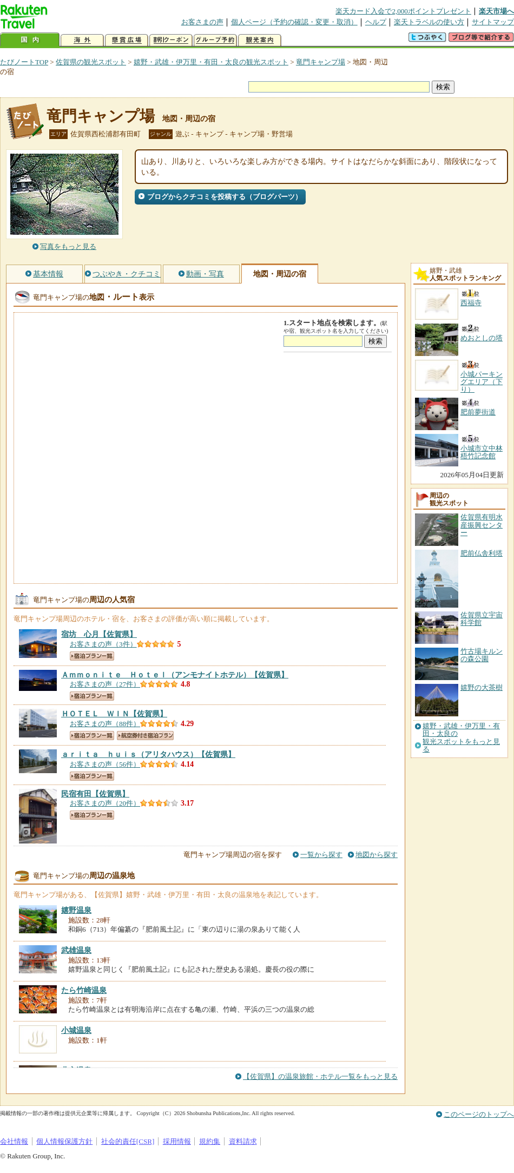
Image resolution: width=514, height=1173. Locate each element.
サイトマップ (493, 22)
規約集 (209, 1141)
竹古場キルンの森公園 (481, 655)
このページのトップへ (479, 1114)
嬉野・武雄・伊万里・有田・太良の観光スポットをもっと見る (461, 737)
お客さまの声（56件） (105, 764)
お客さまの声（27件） (105, 684)
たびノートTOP (24, 62)
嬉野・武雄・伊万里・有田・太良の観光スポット (211, 62)
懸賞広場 (126, 40)
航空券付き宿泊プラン (145, 735)
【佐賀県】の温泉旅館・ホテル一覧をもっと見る (320, 1076)
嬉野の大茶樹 (481, 687)
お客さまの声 (202, 22)
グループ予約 (215, 40)
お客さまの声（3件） (103, 644)
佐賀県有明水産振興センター (481, 525)
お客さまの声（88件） (105, 724)
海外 (82, 40)
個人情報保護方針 (64, 1141)
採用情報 (177, 1141)
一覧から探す (321, 855)
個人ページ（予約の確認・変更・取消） (294, 22)
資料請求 (243, 1141)
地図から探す (376, 855)
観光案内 (259, 40)
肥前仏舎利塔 (481, 553)
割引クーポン (171, 40)
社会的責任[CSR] (128, 1141)
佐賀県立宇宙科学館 (481, 619)
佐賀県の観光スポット (91, 62)
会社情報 (14, 1141)
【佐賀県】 (99, 634)
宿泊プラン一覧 (92, 656)
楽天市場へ (496, 11)
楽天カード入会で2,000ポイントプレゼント (403, 11)
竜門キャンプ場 (320, 62)
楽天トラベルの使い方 (429, 22)
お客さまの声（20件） (105, 803)
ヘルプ (375, 22)
